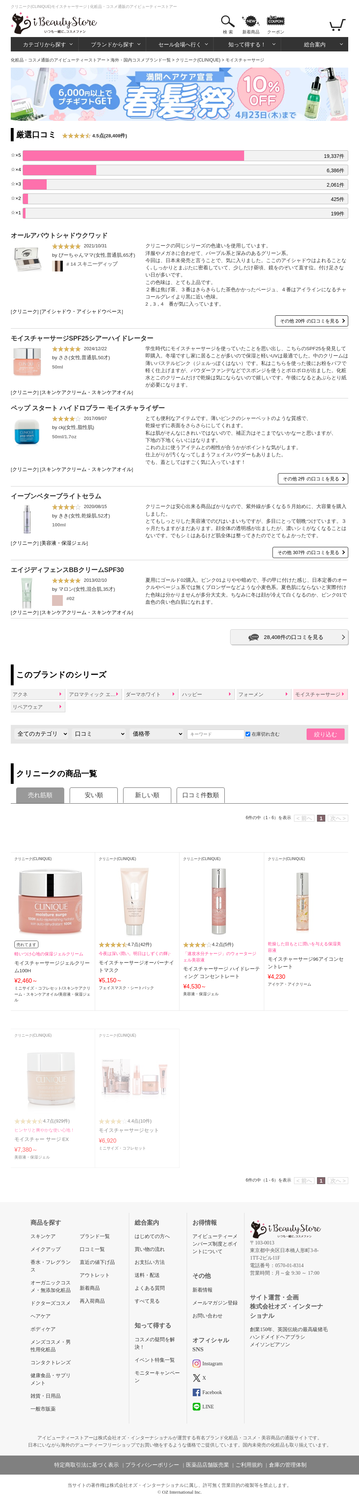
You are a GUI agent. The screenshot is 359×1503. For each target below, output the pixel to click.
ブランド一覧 (95, 1236)
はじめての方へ (152, 1236)
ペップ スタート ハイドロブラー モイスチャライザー (88, 408)
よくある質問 (150, 1288)
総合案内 (315, 44)
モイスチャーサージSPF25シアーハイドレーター (82, 338)
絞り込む (325, 734)
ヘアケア (41, 1316)
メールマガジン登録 (215, 1303)
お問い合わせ (207, 1316)
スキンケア (43, 1236)
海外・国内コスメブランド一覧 (141, 60)
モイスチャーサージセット (129, 1130)
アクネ (20, 694)
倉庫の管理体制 (288, 1465)
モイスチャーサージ (317, 694)
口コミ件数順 (200, 795)
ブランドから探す (112, 44)
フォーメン (251, 694)
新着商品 (251, 32)
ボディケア (43, 1329)
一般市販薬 (43, 1409)
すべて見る (147, 1301)
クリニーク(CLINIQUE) (198, 60)
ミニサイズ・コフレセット (38, 988)
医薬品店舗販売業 (207, 1465)
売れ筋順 (40, 795)
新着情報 (202, 1290)
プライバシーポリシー (152, 1465)
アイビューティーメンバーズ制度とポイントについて (215, 1244)
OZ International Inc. (182, 1492)
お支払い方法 (150, 1262)
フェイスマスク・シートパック (126, 988)
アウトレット (95, 1275)
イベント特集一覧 (155, 1360)
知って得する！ (247, 44)
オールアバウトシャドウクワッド (59, 235)
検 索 (228, 32)
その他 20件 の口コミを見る (309, 321)
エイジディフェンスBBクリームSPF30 (67, 570)
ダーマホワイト (143, 694)
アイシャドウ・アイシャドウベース (81, 311)
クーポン (275, 32)
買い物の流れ (150, 1249)
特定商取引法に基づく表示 (86, 1465)
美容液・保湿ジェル (64, 543)
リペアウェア (28, 707)
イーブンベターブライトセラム (56, 496)
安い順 (94, 795)
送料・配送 (147, 1275)
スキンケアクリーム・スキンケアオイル (86, 392)
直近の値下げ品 (97, 1262)
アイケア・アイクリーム (289, 984)
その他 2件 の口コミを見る (311, 478)
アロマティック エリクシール (95, 694)
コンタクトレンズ (51, 1362)
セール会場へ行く (179, 44)
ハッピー (192, 694)
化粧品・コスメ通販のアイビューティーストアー (58, 60)
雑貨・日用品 (46, 1396)
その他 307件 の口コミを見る (308, 552)
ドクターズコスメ (51, 1303)
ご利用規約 (249, 1465)
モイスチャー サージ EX (41, 1139)
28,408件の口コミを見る (293, 637)
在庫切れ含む (263, 734)
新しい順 (147, 795)
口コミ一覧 (92, 1249)
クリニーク (24, 311)
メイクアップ (46, 1249)
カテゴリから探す (44, 44)
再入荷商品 (92, 1301)
